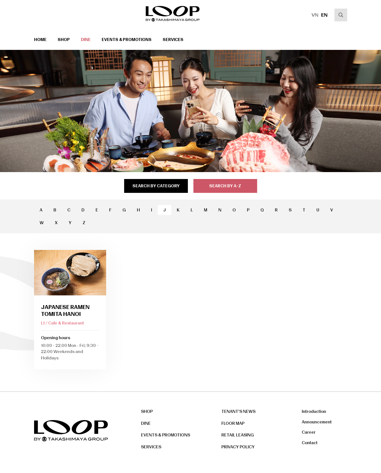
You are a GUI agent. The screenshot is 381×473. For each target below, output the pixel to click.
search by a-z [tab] (225, 185)
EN (324, 15)
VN (314, 15)
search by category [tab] (156, 185)
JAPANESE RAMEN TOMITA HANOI (65, 310)
